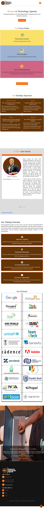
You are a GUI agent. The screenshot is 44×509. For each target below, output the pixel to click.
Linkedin (5, 496)
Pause (8, 212)
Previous (4, 212)
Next (11, 212)
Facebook (5, 490)
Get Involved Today (22, 83)
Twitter (4, 493)
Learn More (22, 20)
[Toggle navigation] (40, 3)
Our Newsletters (9, 484)
